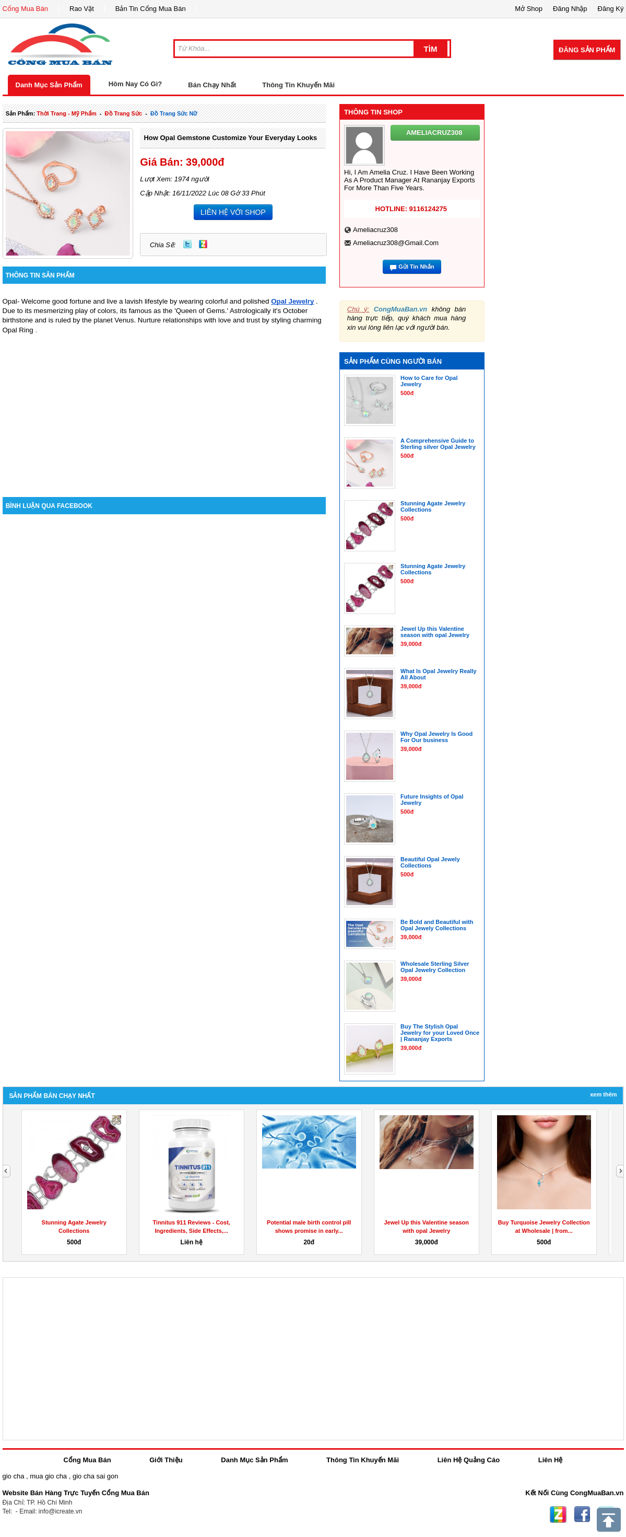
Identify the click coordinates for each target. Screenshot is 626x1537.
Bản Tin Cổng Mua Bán (150, 9)
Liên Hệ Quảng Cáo (469, 1460)
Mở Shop (528, 9)
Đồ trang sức (123, 113)
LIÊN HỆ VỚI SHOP (233, 212)
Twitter (187, 244)
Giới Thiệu (165, 1460)
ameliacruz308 (375, 230)
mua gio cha (48, 1476)
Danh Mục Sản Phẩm (49, 85)
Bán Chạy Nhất (212, 85)
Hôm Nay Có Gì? (135, 84)
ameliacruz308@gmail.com (396, 243)
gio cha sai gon (95, 1476)
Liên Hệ (550, 1460)
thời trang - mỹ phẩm (66, 113)
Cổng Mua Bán (26, 9)
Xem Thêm (603, 1094)
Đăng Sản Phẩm (587, 50)
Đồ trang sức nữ (173, 113)
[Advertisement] (164, 408)
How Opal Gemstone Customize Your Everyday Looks (230, 138)
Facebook (582, 1514)
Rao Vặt (81, 9)
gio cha (14, 1476)
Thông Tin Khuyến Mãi (298, 85)
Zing (203, 244)
